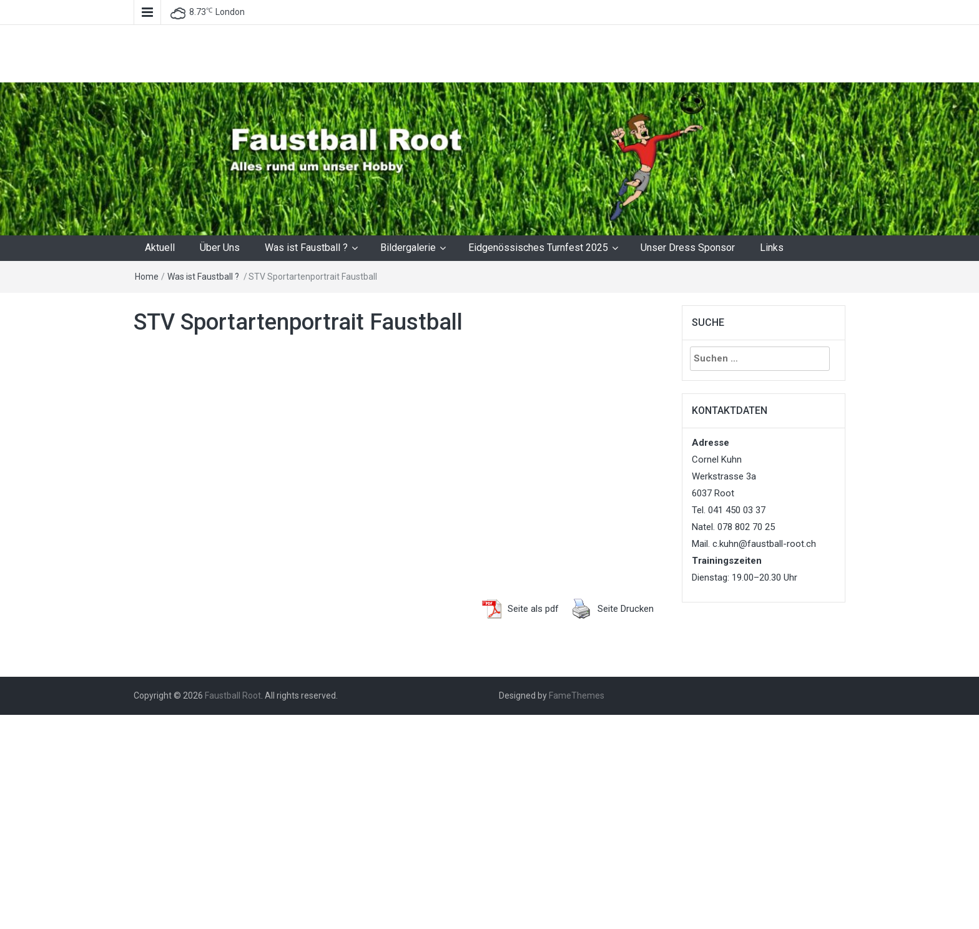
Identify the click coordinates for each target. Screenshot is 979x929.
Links (772, 247)
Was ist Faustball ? (306, 247)
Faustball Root (233, 695)
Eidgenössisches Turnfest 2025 (538, 247)
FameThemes (576, 695)
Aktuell (160, 247)
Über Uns (220, 247)
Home (147, 277)
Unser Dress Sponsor (688, 247)
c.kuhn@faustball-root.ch (764, 543)
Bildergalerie (408, 247)
